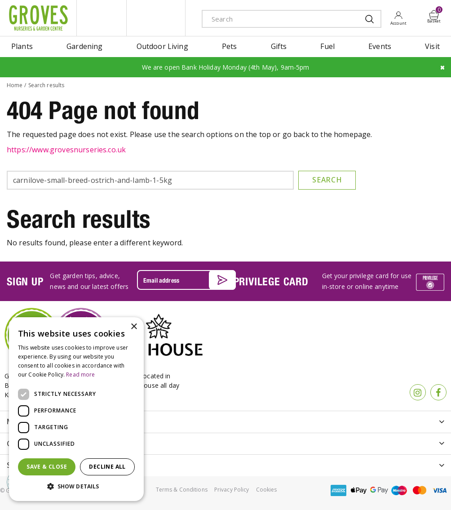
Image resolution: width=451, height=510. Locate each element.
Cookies (266, 489)
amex (339, 490)
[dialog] (76, 409)
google (379, 490)
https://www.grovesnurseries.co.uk (66, 150)
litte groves (101, 18)
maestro (399, 490)
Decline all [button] (107, 466)
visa (440, 490)
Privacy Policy (231, 489)
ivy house (155, 18)
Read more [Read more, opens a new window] (80, 374)
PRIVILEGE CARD (271, 281)
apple (359, 490)
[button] (76, 486)
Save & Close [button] (47, 466)
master (420, 490)
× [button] (133, 327)
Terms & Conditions (182, 489)
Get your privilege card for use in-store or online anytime (366, 281)
